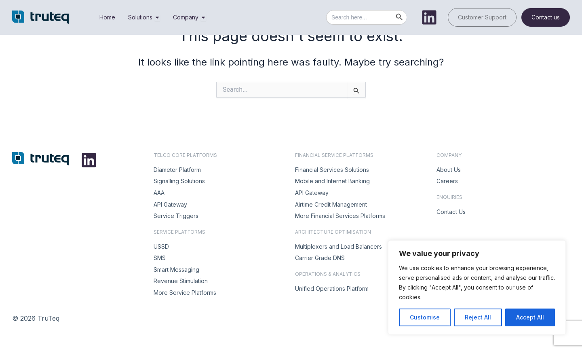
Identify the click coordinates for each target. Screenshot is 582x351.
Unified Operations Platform (332, 288)
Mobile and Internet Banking (332, 181)
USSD (161, 246)
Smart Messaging (176, 269)
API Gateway (170, 204)
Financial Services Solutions (332, 169)
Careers (447, 181)
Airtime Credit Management (331, 204)
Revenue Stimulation (181, 280)
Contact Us (451, 211)
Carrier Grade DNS (320, 257)
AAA (159, 192)
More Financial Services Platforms (340, 215)
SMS (160, 257)
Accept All (530, 317)
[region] (477, 287)
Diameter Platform (177, 169)
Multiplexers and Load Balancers (338, 246)
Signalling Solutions (179, 181)
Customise (425, 317)
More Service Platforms (185, 292)
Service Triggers (176, 215)
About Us (448, 169)
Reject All (478, 317)
